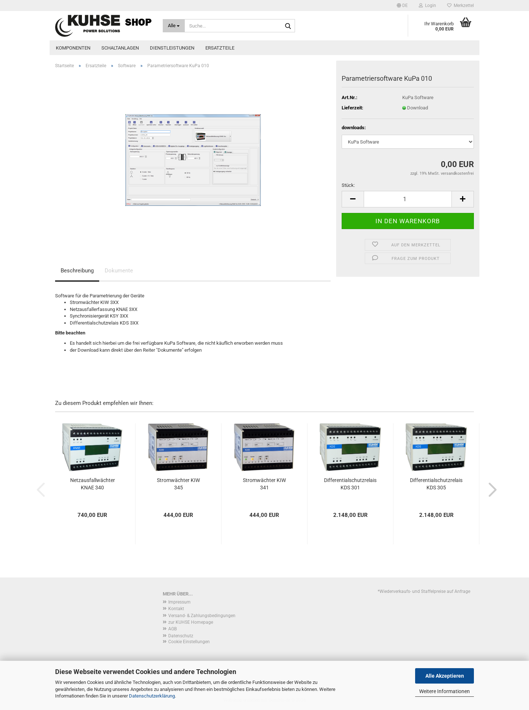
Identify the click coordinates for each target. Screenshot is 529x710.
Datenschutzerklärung (152, 696)
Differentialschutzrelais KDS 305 (436, 483)
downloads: (354, 127)
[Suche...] (174, 25)
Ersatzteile (219, 48)
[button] (402, 5)
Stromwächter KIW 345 (178, 483)
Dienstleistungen (172, 48)
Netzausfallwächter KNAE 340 (92, 483)
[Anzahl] (408, 199)
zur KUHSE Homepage (190, 622)
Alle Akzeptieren (444, 676)
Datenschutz (180, 635)
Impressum (179, 602)
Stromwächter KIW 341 (264, 483)
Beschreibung (77, 270)
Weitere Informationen (444, 691)
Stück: (348, 185)
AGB (172, 628)
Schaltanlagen (120, 48)
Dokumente (119, 270)
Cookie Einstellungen (189, 641)
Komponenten (73, 48)
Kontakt (176, 608)
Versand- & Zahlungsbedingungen (201, 615)
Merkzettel (460, 5)
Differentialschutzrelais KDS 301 (350, 483)
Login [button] (427, 5)
